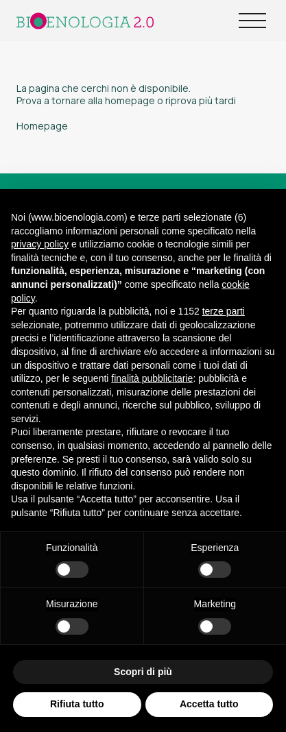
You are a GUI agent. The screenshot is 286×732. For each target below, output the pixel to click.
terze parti (223, 311)
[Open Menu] (252, 20)
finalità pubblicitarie (152, 378)
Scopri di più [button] (143, 671)
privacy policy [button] (40, 244)
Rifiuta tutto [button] (77, 703)
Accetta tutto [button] (209, 703)
